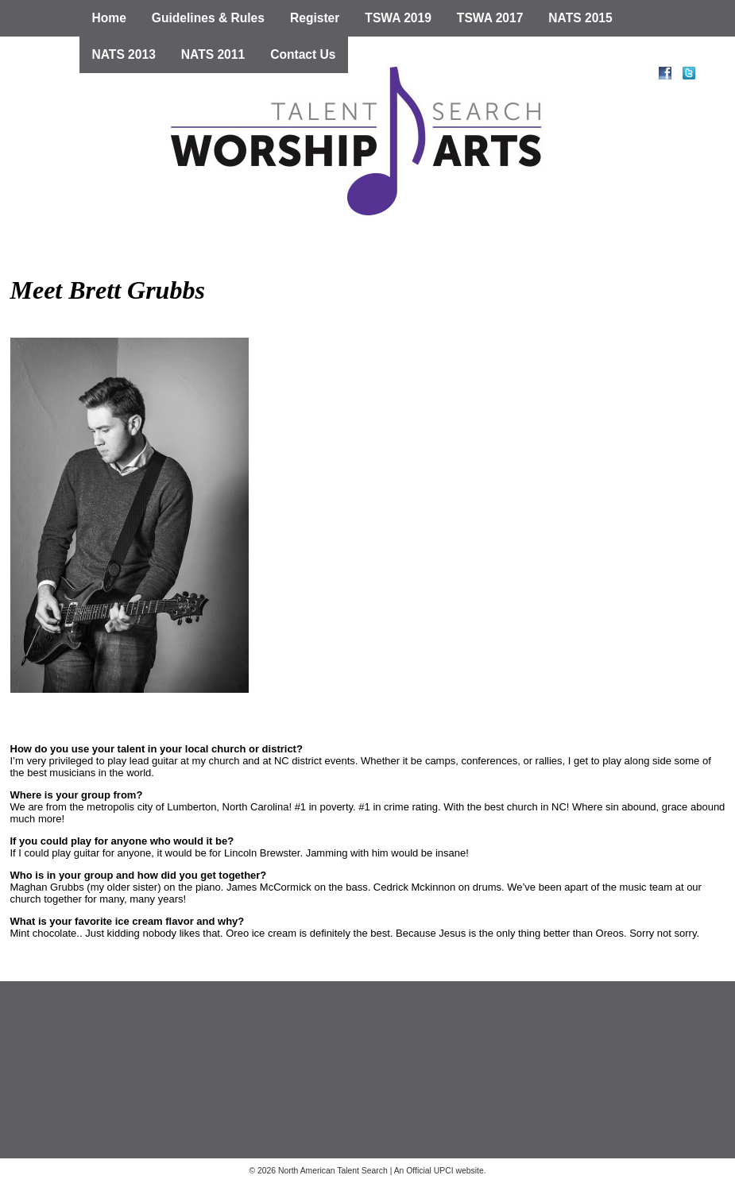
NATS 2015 (580, 18)
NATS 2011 (213, 54)
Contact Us (302, 54)
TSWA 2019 (398, 18)
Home (109, 18)
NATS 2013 (124, 54)
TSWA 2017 (490, 18)
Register (314, 18)
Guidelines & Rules (208, 18)
